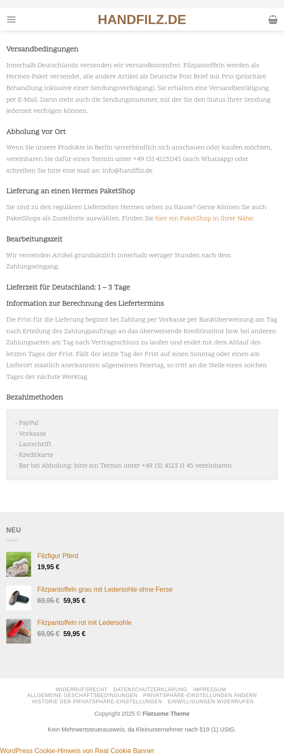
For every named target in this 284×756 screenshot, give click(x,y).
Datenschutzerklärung (150, 690)
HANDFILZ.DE (142, 19)
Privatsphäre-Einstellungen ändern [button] (200, 695)
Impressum (209, 690)
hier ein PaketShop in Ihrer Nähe (204, 218)
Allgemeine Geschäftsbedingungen (82, 695)
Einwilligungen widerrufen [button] (210, 702)
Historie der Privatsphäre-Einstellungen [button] (97, 702)
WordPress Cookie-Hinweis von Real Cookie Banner (77, 750)
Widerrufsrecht (82, 690)
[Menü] (11, 19)
